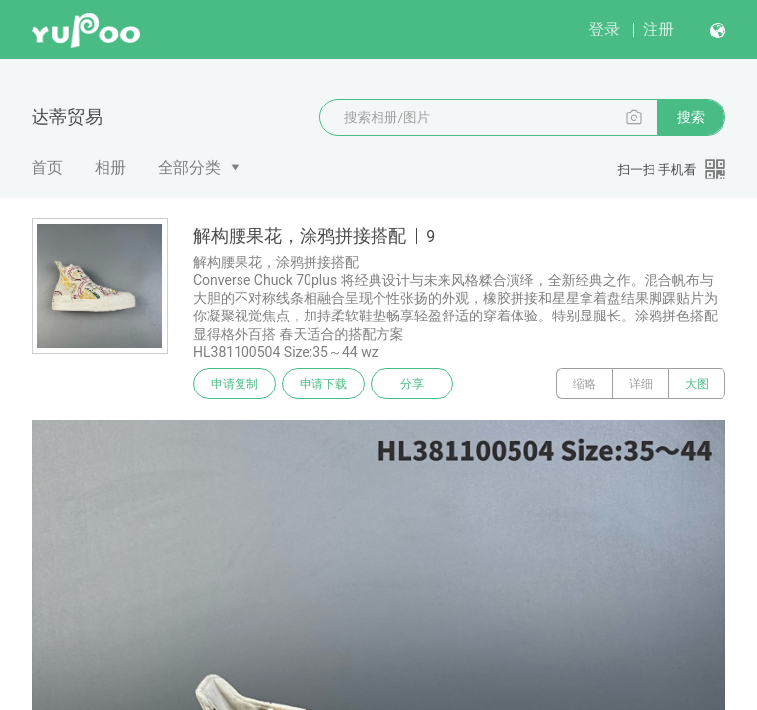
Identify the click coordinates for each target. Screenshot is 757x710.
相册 (110, 167)
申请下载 (323, 383)
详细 (641, 383)
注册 (658, 29)
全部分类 (189, 167)
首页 (47, 167)
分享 (412, 383)
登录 (604, 29)
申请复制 (234, 383)
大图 (697, 383)
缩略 (584, 383)
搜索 (691, 117)
